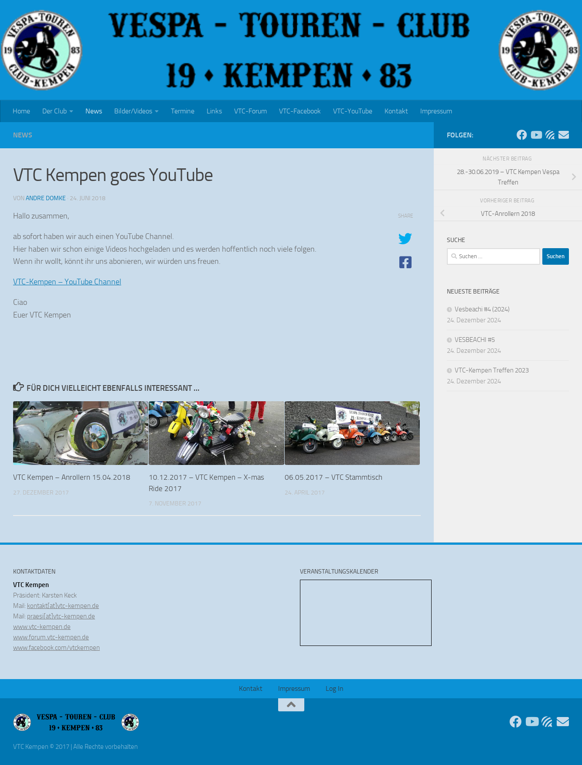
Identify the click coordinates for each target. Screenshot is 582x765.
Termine (182, 111)
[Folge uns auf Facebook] (522, 135)
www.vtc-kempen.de (42, 627)
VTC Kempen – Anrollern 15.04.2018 (71, 477)
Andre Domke (46, 198)
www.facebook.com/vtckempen (56, 648)
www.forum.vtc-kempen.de (51, 637)
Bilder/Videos (133, 111)
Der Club (54, 111)
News (93, 111)
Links (214, 111)
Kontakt (396, 111)
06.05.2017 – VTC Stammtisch (333, 477)
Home (21, 111)
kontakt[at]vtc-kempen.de (63, 606)
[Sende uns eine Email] (563, 135)
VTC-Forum (250, 111)
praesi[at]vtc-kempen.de (61, 616)
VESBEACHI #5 (475, 340)
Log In (335, 688)
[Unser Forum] (550, 135)
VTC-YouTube (352, 111)
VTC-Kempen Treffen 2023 (492, 370)
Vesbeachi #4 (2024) (482, 309)
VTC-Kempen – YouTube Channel (67, 282)
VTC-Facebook (300, 111)
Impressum (436, 111)
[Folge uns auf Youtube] (536, 135)
